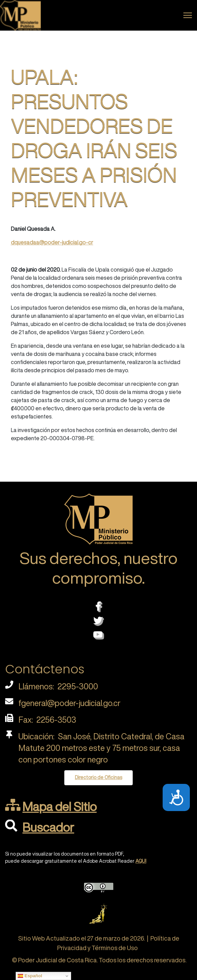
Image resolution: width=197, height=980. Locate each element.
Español (30, 976)
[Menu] (187, 15)
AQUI (140, 861)
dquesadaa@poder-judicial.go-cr (52, 242)
